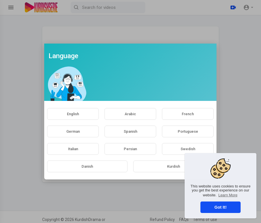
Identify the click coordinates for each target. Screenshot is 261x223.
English (73, 114)
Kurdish (173, 166)
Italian (73, 149)
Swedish (188, 149)
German (73, 131)
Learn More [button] (227, 195)
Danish (87, 166)
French (188, 114)
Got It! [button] (220, 207)
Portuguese (188, 131)
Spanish (130, 131)
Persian (130, 149)
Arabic (130, 114)
